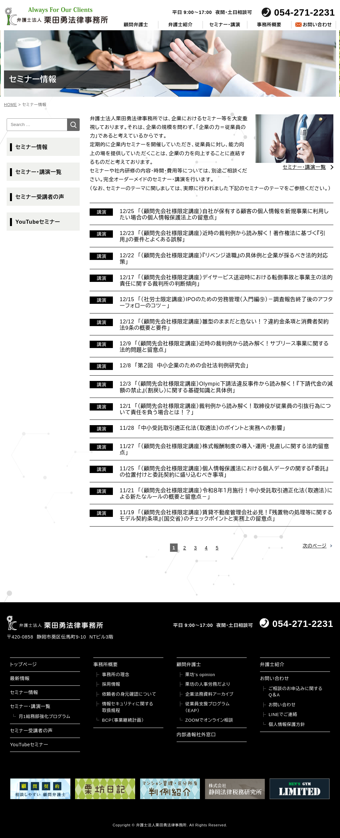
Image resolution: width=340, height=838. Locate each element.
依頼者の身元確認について (129, 694)
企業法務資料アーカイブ (209, 694)
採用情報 (111, 684)
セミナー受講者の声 (39, 197)
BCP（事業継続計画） (123, 720)
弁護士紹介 (180, 24)
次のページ (315, 545)
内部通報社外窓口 (196, 734)
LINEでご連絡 (283, 714)
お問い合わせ (317, 24)
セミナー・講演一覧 (38, 172)
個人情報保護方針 (287, 724)
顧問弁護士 (136, 24)
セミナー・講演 (225, 24)
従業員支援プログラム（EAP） (207, 707)
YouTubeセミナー (37, 222)
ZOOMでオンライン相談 (209, 720)
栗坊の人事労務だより (207, 684)
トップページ (23, 664)
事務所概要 (269, 24)
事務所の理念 (115, 674)
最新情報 (20, 678)
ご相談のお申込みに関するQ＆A (296, 692)
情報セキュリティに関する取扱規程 (127, 707)
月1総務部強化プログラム (44, 716)
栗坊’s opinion (200, 674)
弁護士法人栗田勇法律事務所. (162, 825)
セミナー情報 (31, 147)
